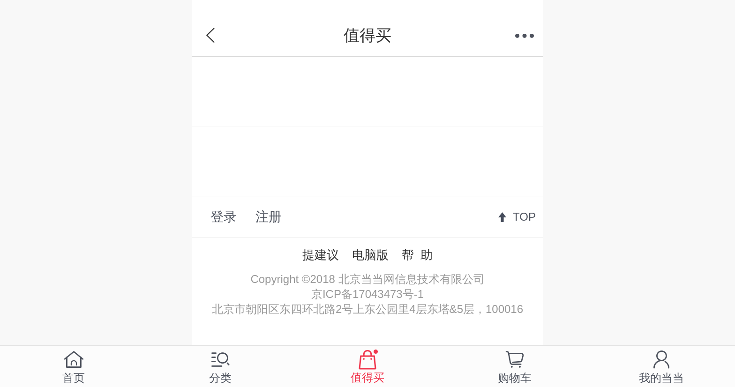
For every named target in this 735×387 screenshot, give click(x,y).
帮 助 (417, 255)
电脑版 (370, 255)
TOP (524, 216)
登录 (223, 216)
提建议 (320, 255)
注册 (268, 216)
